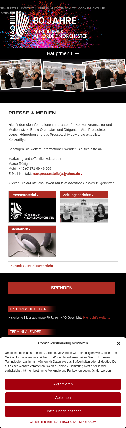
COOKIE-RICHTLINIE (91, 8)
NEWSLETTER (9, 8)
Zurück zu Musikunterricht (31, 266)
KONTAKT (27, 8)
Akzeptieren (63, 384)
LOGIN (20, 13)
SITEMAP (7, 13)
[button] (118, 343)
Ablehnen (63, 397)
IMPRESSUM (87, 422)
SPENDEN (61, 287)
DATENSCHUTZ (65, 422)
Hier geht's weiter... (96, 317)
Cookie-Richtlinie (41, 422)
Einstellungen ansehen (63, 411)
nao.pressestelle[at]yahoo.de (56, 174)
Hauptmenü (63, 53)
